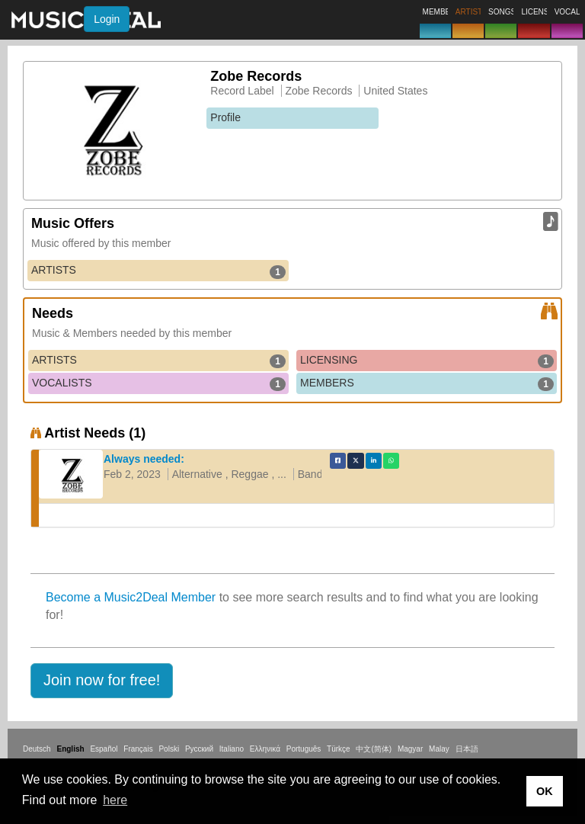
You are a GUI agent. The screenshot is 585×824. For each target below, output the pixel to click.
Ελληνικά (265, 749)
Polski (168, 749)
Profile (225, 117)
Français (137, 749)
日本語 (467, 749)
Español (103, 749)
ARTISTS (158, 270)
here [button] (115, 800)
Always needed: (144, 459)
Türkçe (338, 749)
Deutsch (37, 749)
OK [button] (544, 791)
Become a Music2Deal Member (131, 597)
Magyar (410, 749)
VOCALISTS (159, 383)
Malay (439, 749)
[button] (101, 680)
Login (107, 19)
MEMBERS (427, 383)
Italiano (231, 749)
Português (303, 749)
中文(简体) (374, 749)
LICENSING (427, 360)
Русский (199, 749)
